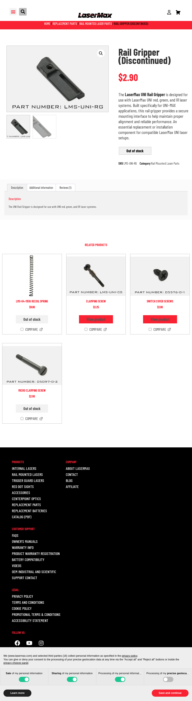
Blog (69, 480)
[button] (13, 11)
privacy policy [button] (129, 655)
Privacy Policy (22, 596)
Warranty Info (23, 547)
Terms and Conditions (28, 602)
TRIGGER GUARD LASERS (28, 480)
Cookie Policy (22, 608)
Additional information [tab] (41, 187)
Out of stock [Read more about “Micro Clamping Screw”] (31, 408)
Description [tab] (17, 187)
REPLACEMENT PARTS (26, 504)
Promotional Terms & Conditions (36, 614)
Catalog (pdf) (21, 516)
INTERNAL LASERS (24, 468)
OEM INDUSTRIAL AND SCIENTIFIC (34, 571)
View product (96, 319)
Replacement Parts (65, 23)
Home (47, 23)
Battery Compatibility (28, 559)
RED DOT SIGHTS (23, 486)
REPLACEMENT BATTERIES (29, 510)
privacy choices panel (15, 662)
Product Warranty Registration (36, 553)
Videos (16, 565)
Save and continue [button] (170, 693)
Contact (72, 474)
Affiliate (72, 486)
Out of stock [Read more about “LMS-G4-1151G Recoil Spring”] (31, 319)
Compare (29, 329)
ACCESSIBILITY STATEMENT (30, 620)
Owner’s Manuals (25, 541)
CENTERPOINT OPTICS (26, 498)
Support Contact (24, 577)
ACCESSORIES (21, 492)
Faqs (15, 535)
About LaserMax (78, 468)
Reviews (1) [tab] (65, 187)
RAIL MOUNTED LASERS (27, 474)
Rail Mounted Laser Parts (95, 23)
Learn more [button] (17, 693)
